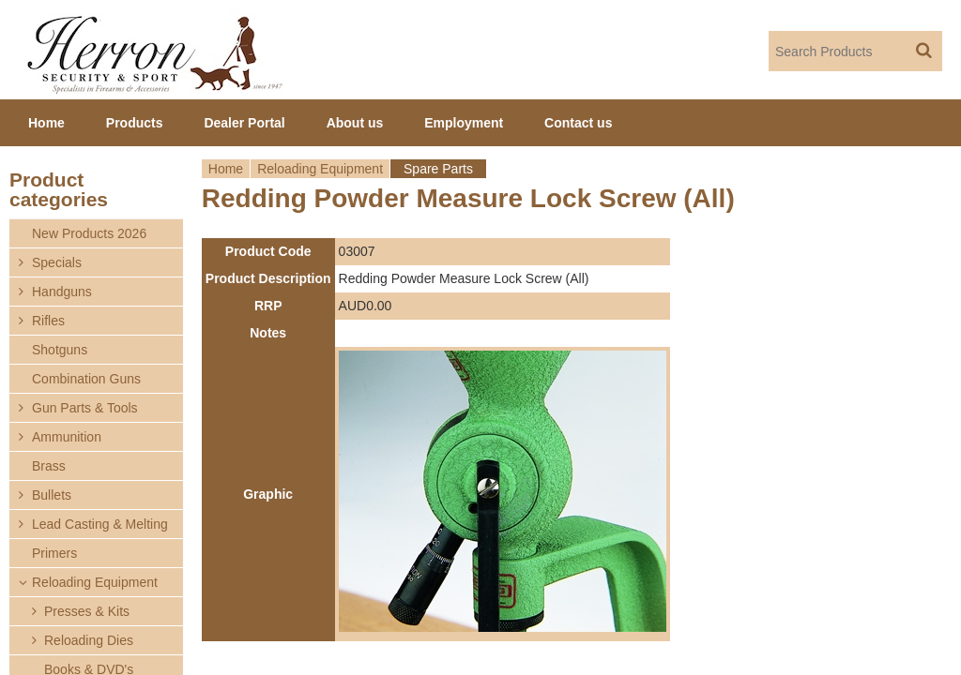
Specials (57, 262)
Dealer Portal (244, 122)
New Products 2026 (89, 233)
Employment (463, 122)
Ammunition (66, 436)
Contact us (578, 122)
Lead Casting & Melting (100, 524)
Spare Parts (438, 168)
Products (134, 122)
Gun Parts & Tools (85, 407)
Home (225, 168)
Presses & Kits (87, 611)
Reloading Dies (88, 640)
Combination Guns (86, 378)
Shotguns (59, 349)
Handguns (62, 291)
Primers (54, 553)
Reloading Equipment (320, 168)
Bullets (51, 495)
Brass (49, 465)
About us (355, 122)
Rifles (48, 320)
